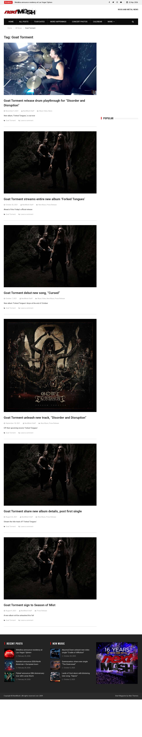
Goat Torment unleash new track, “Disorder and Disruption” (45, 418)
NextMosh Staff (28, 111)
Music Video (43, 111)
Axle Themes (133, 696)
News (50, 111)
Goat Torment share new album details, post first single (43, 511)
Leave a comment (27, 121)
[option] (35, 2)
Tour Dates (39, 22)
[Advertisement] (119, 76)
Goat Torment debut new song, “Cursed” (32, 293)
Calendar (97, 22)
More (110, 22)
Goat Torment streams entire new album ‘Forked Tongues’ (44, 199)
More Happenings (58, 22)
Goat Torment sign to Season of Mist (29, 605)
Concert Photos (79, 22)
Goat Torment (11, 121)
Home (11, 22)
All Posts (23, 22)
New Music (42, 205)
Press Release (52, 205)
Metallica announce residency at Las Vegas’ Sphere (33, 2)
